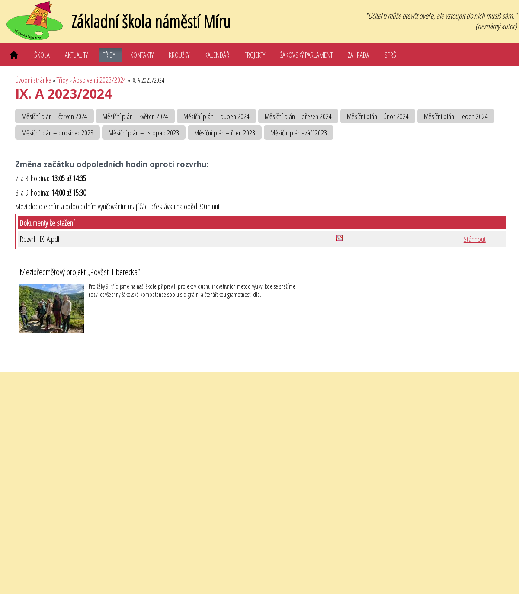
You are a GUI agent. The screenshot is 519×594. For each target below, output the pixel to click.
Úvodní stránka (33, 80)
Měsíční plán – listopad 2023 (144, 133)
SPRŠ (390, 55)
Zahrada (358, 55)
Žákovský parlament (306, 55)
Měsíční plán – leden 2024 (456, 116)
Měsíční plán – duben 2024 (216, 116)
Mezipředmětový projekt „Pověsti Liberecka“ (79, 272)
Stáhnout (475, 239)
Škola (42, 55)
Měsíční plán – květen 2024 (135, 116)
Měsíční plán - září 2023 (298, 133)
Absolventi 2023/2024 (99, 80)
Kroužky (179, 55)
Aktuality (76, 55)
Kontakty (142, 55)
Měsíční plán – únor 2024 (378, 116)
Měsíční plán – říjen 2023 (224, 133)
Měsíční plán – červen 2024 (54, 116)
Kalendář (217, 55)
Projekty (254, 55)
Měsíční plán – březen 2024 (298, 116)
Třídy (109, 55)
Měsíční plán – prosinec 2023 (57, 133)
